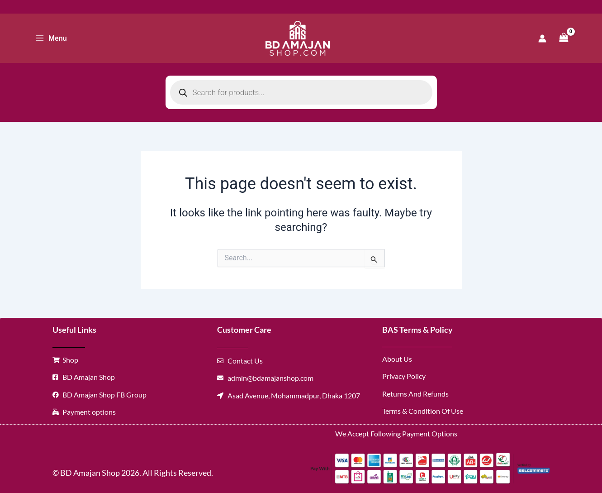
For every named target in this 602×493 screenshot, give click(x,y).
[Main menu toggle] (51, 38)
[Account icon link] (542, 38)
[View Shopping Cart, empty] (564, 38)
